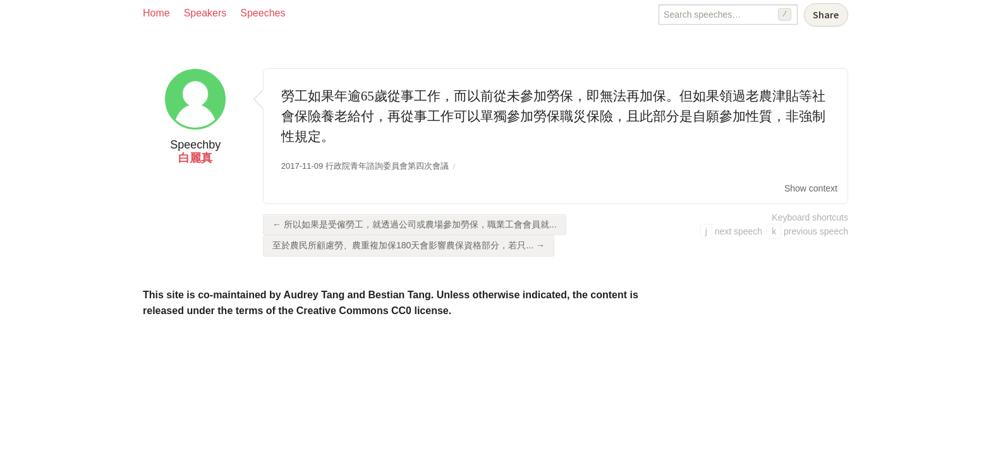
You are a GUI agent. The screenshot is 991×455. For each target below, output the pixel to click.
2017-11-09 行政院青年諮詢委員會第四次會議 (365, 166)
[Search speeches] (728, 14)
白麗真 (195, 158)
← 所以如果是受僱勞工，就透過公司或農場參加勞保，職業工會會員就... (414, 224)
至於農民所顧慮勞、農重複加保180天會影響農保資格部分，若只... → (408, 245)
